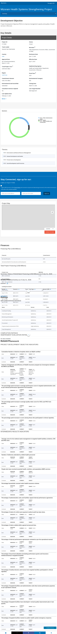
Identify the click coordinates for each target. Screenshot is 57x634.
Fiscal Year (32, 73)
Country (4, 54)
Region (4, 73)
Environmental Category (36, 78)
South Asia (4, 75)
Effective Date (33, 59)
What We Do (3, 3)
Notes (3, 98)
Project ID (4, 42)
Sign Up (47, 193)
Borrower (32, 47)
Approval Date (6, 59)
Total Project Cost (7, 66)
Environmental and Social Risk (10, 83)
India (3, 56)
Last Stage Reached (34, 88)
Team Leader (5, 47)
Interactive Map (50, 232)
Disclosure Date (33, 54)
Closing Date (32, 83)
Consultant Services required (10, 88)
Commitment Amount (8, 78)
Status (31, 42)
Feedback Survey (50, 627)
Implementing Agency (35, 66)
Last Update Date (7, 93)
